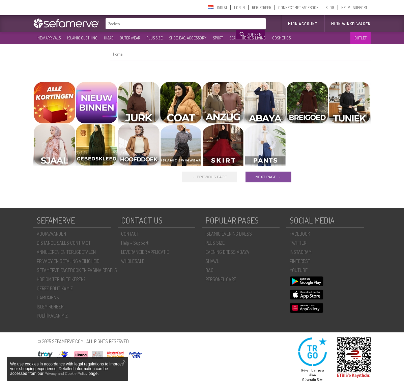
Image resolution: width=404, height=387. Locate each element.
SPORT (218, 37)
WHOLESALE (132, 261)
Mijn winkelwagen (351, 23)
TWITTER (298, 243)
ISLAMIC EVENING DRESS (228, 234)
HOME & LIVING (254, 37)
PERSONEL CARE (220, 279)
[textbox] (171, 23)
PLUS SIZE (154, 37)
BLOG (329, 7)
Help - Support (134, 243)
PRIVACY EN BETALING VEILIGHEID (68, 261)
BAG (209, 270)
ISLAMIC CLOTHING (82, 37)
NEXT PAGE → (268, 177)
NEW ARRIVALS (49, 37)
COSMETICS (281, 37)
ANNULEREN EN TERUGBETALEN (66, 252)
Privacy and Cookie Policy (66, 373)
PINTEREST (300, 261)
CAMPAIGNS (48, 297)
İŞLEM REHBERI (50, 306)
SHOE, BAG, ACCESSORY (187, 37)
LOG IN (239, 7)
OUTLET (360, 37)
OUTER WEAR (130, 37)
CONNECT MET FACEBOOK (298, 7)
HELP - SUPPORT (354, 7)
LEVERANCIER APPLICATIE (145, 252)
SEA (232, 37)
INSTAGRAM (301, 252)
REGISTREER (261, 7)
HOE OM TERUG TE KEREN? (61, 279)
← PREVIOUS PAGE (209, 177)
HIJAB (108, 37)
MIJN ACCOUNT (302, 23)
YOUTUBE (299, 270)
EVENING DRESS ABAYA (227, 252)
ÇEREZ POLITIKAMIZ (55, 288)
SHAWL (212, 261)
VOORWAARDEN (51, 234)
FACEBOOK (300, 234)
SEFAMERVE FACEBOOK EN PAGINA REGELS (77, 270)
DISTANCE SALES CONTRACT (64, 243)
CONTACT (130, 234)
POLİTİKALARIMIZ (52, 316)
